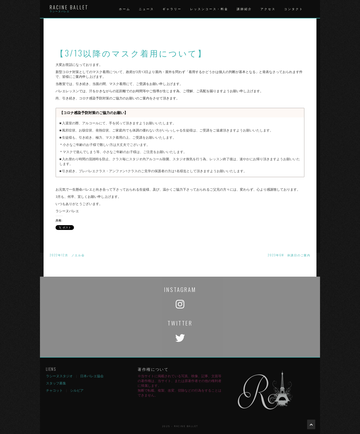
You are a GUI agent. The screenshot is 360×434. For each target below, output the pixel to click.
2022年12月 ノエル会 (67, 255)
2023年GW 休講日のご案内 (289, 255)
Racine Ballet (69, 7)
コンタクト (293, 9)
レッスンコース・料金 (209, 9)
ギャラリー (172, 9)
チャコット (54, 390)
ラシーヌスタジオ (59, 375)
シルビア (77, 390)
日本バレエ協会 (92, 375)
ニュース (146, 9)
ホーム (124, 9)
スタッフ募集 (56, 383)
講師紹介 (244, 9)
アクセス (268, 9)
